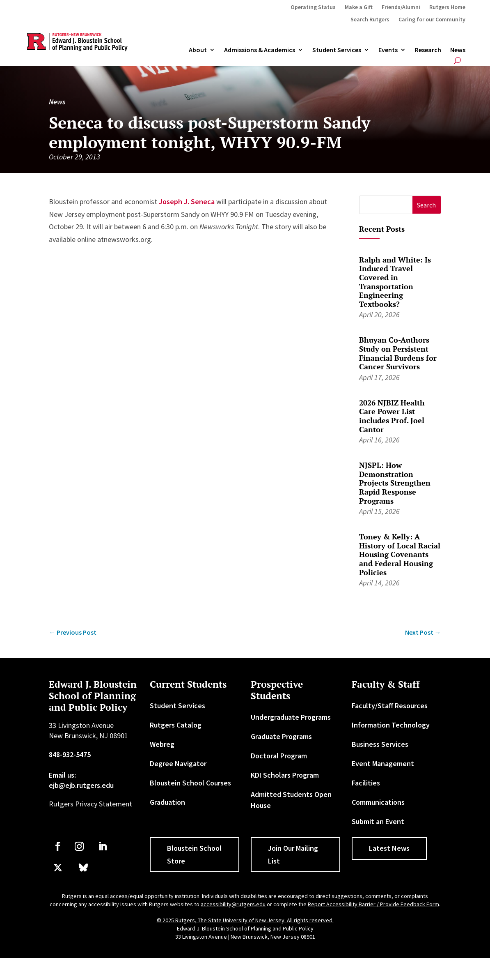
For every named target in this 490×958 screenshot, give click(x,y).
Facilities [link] (366, 783)
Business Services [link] (380, 744)
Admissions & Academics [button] (259, 50)
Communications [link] (378, 802)
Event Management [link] (383, 763)
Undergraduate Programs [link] (291, 717)
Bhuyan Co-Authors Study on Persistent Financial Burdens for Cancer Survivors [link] (398, 353)
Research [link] (428, 50)
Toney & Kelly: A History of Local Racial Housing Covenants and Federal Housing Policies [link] (399, 554)
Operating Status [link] (313, 7)
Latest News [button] (389, 848)
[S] (385, 205)
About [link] (198, 50)
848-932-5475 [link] (70, 754)
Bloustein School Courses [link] (190, 783)
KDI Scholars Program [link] (285, 775)
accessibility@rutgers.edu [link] (233, 904)
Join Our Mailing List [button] (293, 854)
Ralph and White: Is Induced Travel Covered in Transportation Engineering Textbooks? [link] (395, 282)
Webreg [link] (162, 744)
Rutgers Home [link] (447, 7)
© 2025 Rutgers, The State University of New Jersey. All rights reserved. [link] (245, 920)
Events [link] (388, 50)
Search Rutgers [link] (369, 19)
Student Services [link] (336, 50)
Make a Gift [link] (359, 7)
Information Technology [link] (391, 725)
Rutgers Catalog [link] (175, 725)
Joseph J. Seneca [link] (187, 201)
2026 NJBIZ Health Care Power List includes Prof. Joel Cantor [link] (392, 416)
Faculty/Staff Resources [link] (390, 705)
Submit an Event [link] (378, 821)
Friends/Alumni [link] (401, 7)
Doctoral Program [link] (279, 755)
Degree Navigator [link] (178, 763)
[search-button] (457, 60)
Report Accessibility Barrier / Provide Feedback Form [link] (373, 904)
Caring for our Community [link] (431, 19)
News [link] (457, 50)
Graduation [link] (167, 802)
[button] (426, 205)
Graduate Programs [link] (281, 736)
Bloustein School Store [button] (194, 854)
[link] (72, 632)
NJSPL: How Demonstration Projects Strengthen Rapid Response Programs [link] (394, 482)
